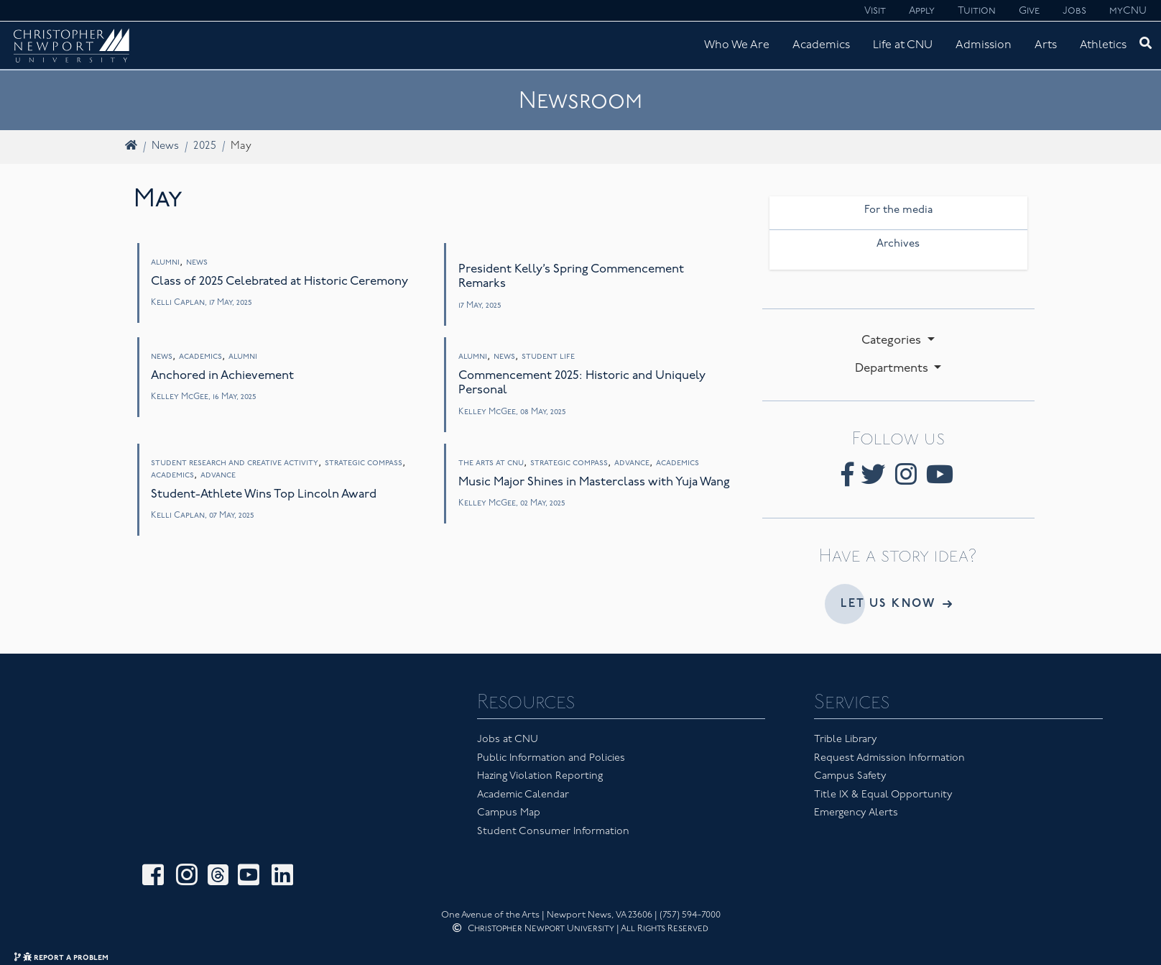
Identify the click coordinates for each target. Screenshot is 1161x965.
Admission (984, 45)
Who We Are (736, 45)
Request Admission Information (889, 758)
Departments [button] (893, 368)
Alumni (165, 262)
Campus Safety (850, 776)
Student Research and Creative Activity (234, 463)
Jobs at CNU (507, 739)
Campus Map (508, 813)
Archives (898, 244)
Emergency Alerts (856, 813)
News (165, 146)
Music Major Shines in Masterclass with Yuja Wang (594, 482)
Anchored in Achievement (222, 376)
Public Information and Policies (551, 758)
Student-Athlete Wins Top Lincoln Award (263, 494)
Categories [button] (892, 340)
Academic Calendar (523, 795)
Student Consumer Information (553, 831)
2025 (204, 146)
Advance (218, 475)
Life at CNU (903, 45)
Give (1029, 11)
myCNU (1128, 11)
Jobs (1074, 11)
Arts (1046, 45)
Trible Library (845, 739)
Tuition (977, 11)
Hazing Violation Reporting (540, 776)
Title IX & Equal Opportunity (883, 795)
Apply (922, 11)
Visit (875, 11)
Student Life (548, 356)
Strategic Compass (363, 463)
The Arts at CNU (491, 463)
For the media (898, 210)
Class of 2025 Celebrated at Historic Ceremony (279, 281)
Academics (821, 45)
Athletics (1103, 45)
